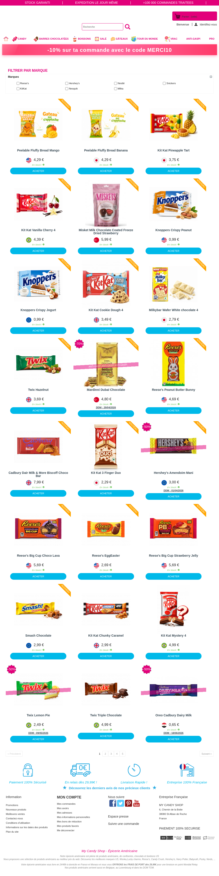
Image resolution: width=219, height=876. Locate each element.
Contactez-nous (14, 818)
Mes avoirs (63, 808)
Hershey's (74, 83)
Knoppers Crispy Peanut (174, 230)
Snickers (171, 83)
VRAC (171, 39)
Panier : (189, 16)
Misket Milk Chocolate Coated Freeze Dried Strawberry (106, 231)
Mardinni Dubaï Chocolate (106, 389)
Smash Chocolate (38, 635)
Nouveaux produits (16, 809)
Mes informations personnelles (73, 817)
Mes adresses (64, 812)
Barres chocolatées (51, 39)
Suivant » (207, 753)
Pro (212, 38)
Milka (120, 88)
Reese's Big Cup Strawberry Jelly (173, 555)
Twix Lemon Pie (38, 715)
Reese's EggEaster (106, 555)
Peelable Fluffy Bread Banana (106, 150)
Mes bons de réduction (69, 821)
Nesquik (73, 88)
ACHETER (38, 171)
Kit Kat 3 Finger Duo (106, 473)
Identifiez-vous (208, 24)
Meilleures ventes (15, 814)
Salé (100, 39)
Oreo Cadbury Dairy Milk (174, 715)
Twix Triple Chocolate (106, 715)
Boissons (81, 39)
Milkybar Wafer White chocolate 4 (173, 310)
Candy (21, 39)
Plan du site (12, 831)
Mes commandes (66, 803)
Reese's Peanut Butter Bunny (173, 389)
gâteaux (119, 39)
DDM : (100, 407)
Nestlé (121, 83)
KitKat (23, 88)
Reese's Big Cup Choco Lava (38, 555)
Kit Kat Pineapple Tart (173, 150)
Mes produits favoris (68, 826)
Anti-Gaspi (193, 38)
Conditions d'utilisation (18, 823)
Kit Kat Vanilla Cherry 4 (38, 230)
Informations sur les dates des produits (27, 827)
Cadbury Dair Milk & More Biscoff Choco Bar (38, 474)
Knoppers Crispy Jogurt (38, 310)
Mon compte (69, 797)
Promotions (12, 805)
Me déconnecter (66, 830)
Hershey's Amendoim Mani (173, 473)
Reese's (24, 83)
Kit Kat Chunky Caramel (105, 635)
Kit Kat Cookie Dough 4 (106, 310)
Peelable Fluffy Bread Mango (38, 150)
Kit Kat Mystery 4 (173, 635)
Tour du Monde (146, 39)
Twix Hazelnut (38, 389)
